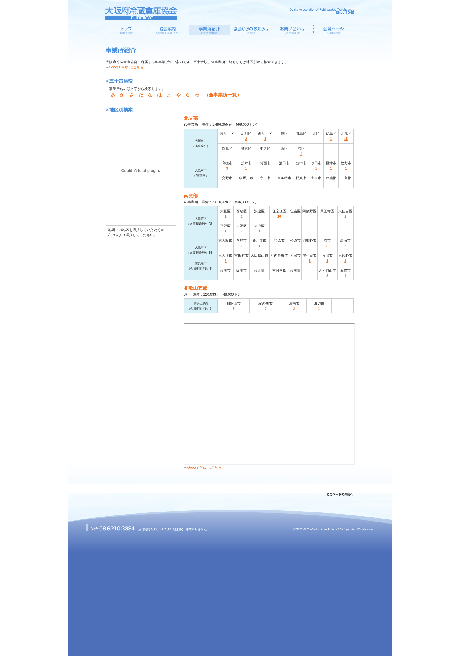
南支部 (191, 195)
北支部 (191, 118)
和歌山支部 (195, 288)
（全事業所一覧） (223, 94)
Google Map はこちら (126, 67)
